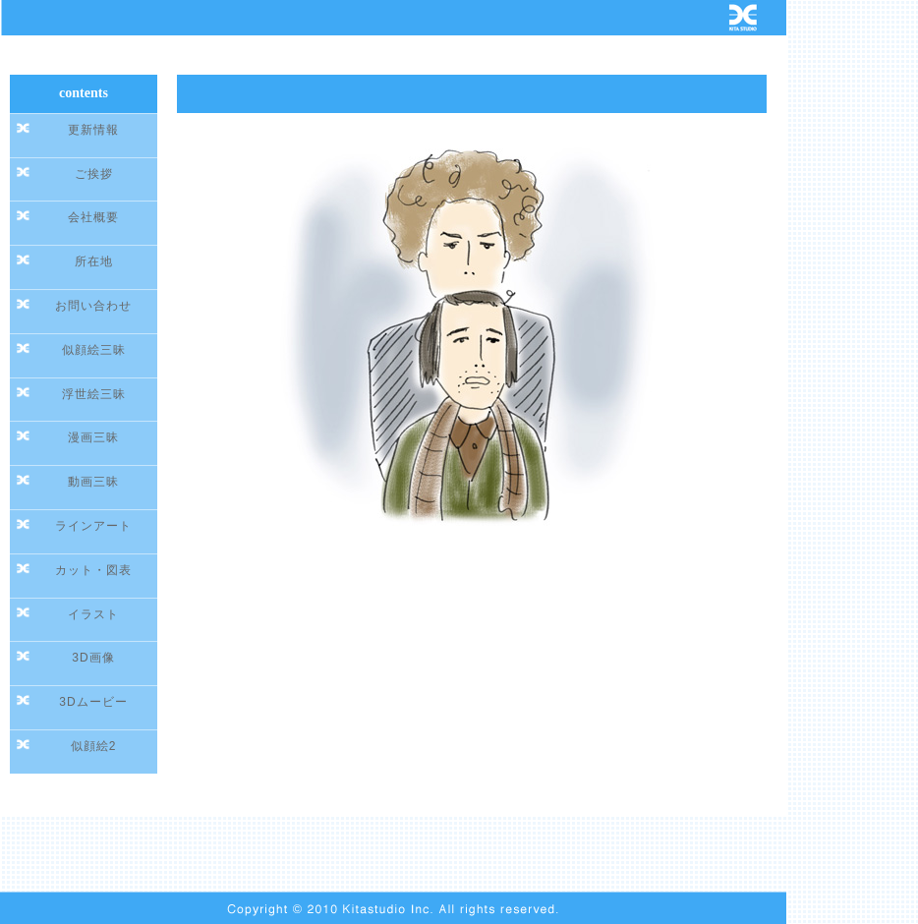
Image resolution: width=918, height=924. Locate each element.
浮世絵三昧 (94, 394)
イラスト (93, 614)
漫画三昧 (93, 437)
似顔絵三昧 (94, 350)
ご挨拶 (94, 174)
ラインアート (93, 526)
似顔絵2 (94, 746)
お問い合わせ (93, 306)
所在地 (94, 261)
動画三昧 (93, 482)
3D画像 (93, 657)
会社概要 (93, 217)
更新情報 (93, 130)
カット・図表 (93, 570)
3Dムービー (93, 702)
